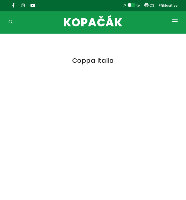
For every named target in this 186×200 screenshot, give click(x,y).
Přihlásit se (168, 5)
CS (149, 5)
